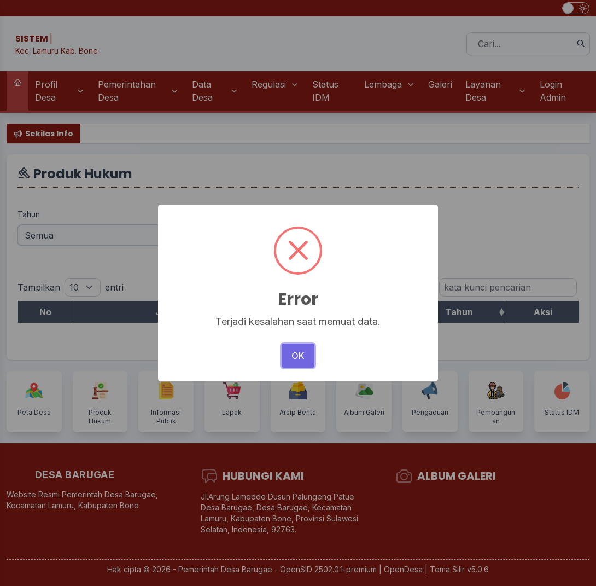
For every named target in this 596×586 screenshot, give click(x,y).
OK (298, 355)
